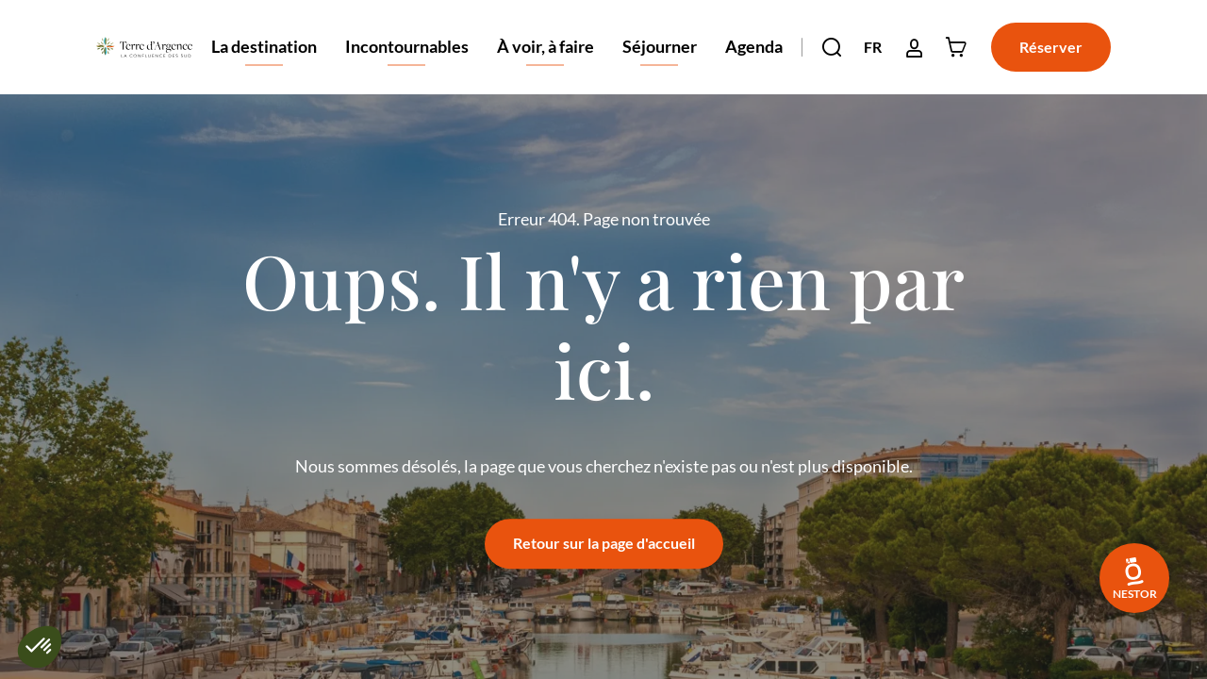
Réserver (1051, 47)
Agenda (754, 46)
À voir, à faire (545, 65)
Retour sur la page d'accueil (604, 543)
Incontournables (407, 65)
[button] (831, 47)
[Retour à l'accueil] (143, 47)
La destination (264, 65)
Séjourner (659, 65)
